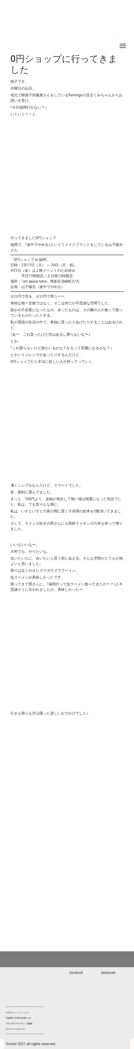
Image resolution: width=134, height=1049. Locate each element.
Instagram (108, 972)
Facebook (76, 972)
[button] (123, 45)
